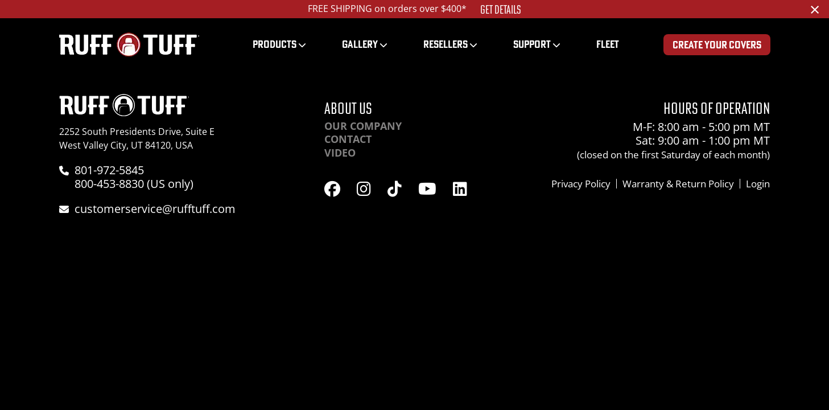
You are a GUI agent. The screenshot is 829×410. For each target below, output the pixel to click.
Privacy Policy (581, 183)
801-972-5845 (109, 170)
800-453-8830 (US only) (134, 183)
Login (758, 183)
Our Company (363, 126)
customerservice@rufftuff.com (155, 208)
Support (532, 44)
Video (340, 152)
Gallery (360, 44)
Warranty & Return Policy (678, 183)
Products (274, 44)
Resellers (445, 44)
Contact (348, 139)
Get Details (500, 10)
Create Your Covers (717, 44)
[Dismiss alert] (815, 9)
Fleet (607, 44)
